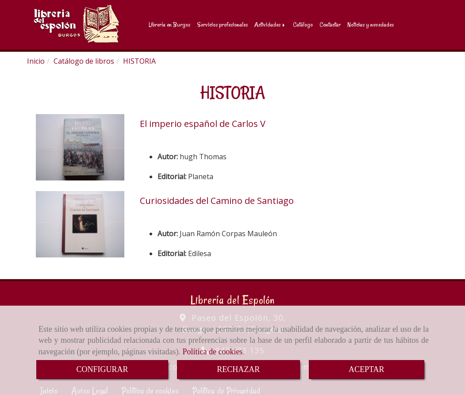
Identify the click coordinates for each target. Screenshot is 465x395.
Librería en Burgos (169, 23)
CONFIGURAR (102, 369)
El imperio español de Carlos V (202, 122)
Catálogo (303, 23)
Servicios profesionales (222, 23)
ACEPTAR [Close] (366, 369)
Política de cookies (212, 351)
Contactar (330, 23)
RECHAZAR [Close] (238, 369)
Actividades (270, 23)
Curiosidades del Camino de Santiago (217, 199)
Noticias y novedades (370, 23)
